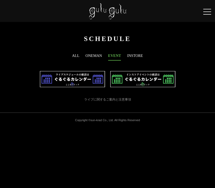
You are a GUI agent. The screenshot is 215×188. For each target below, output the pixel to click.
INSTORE (135, 56)
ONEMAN (93, 56)
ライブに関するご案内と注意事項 (107, 99)
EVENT (114, 56)
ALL (75, 56)
